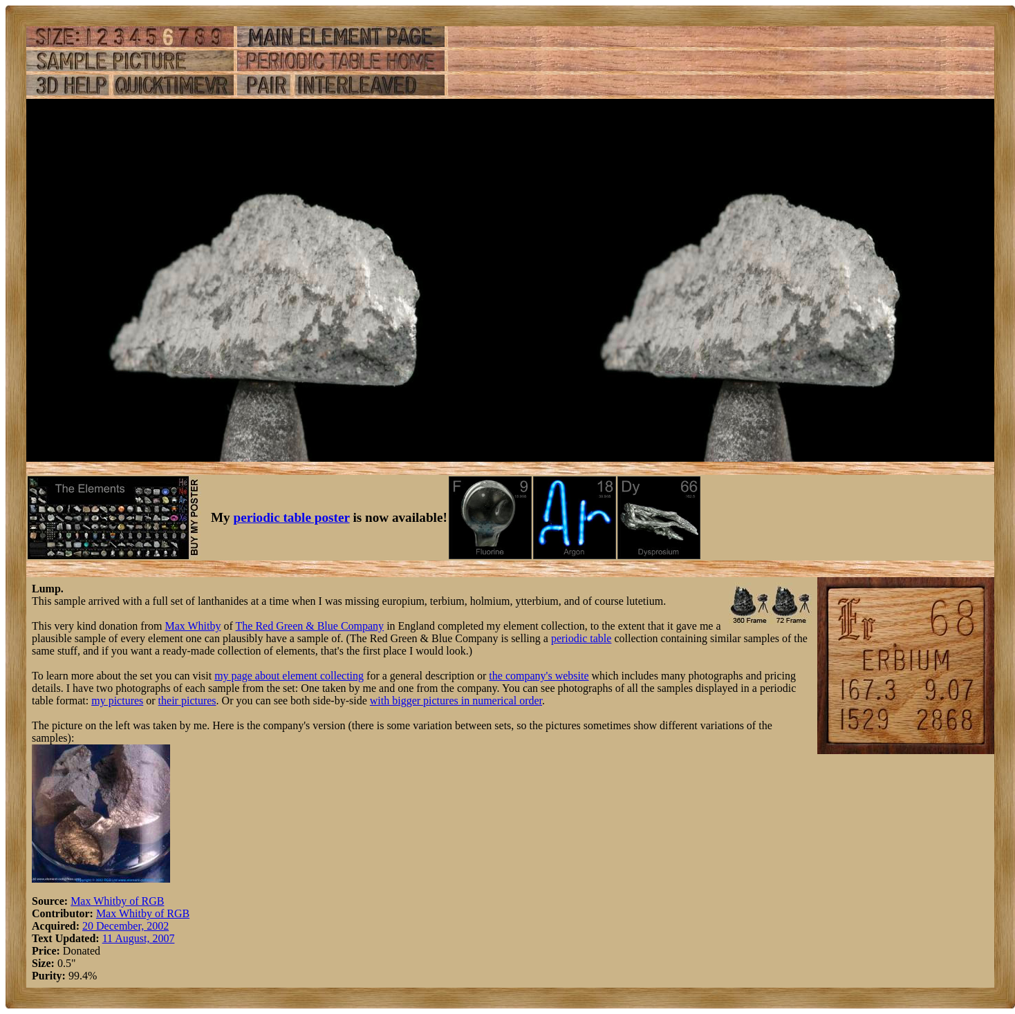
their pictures (187, 700)
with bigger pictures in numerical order (456, 700)
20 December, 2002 (125, 926)
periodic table (581, 638)
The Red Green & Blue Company (310, 626)
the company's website (538, 676)
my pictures (117, 700)
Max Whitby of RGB (117, 901)
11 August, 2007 (138, 938)
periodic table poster (292, 517)
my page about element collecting (289, 676)
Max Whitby (193, 626)
